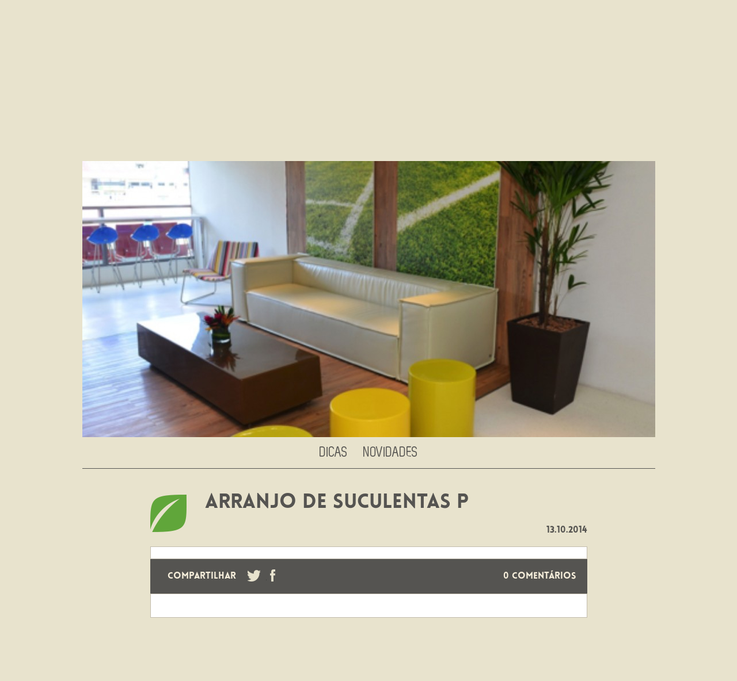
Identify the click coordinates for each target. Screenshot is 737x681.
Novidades (390, 452)
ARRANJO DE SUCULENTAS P (337, 503)
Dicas (334, 452)
